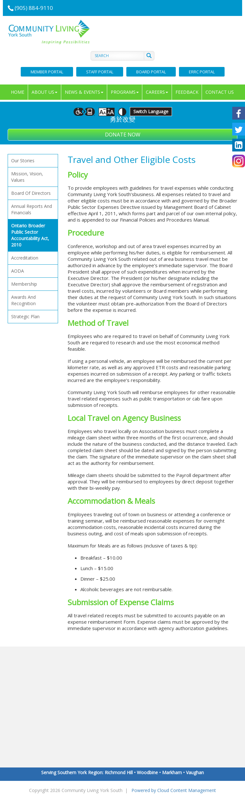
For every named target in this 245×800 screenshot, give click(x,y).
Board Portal (151, 72)
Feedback (186, 92)
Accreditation (24, 258)
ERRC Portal (202, 72)
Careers (157, 92)
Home (17, 92)
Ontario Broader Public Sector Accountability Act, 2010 (33, 235)
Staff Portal (99, 72)
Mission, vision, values (27, 177)
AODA (17, 271)
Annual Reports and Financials (31, 209)
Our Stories (22, 161)
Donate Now (122, 134)
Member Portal (47, 72)
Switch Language (150, 111)
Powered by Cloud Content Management (173, 790)
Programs (125, 92)
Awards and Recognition (23, 300)
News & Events (84, 92)
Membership (24, 284)
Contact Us (219, 92)
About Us (44, 92)
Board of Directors (31, 193)
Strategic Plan (25, 316)
